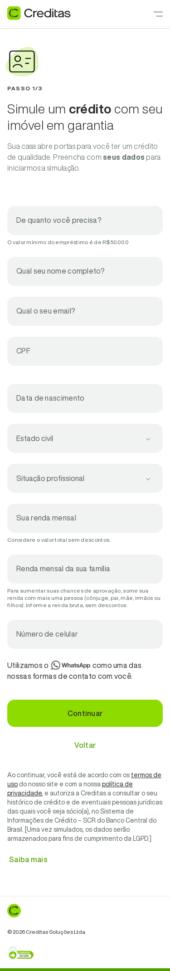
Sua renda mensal (46, 517)
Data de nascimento (50, 398)
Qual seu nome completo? (60, 271)
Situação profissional (50, 478)
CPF (23, 350)
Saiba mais (28, 859)
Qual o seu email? (45, 310)
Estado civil (34, 438)
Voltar (85, 745)
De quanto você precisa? (59, 220)
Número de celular (47, 634)
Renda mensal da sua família (63, 568)
